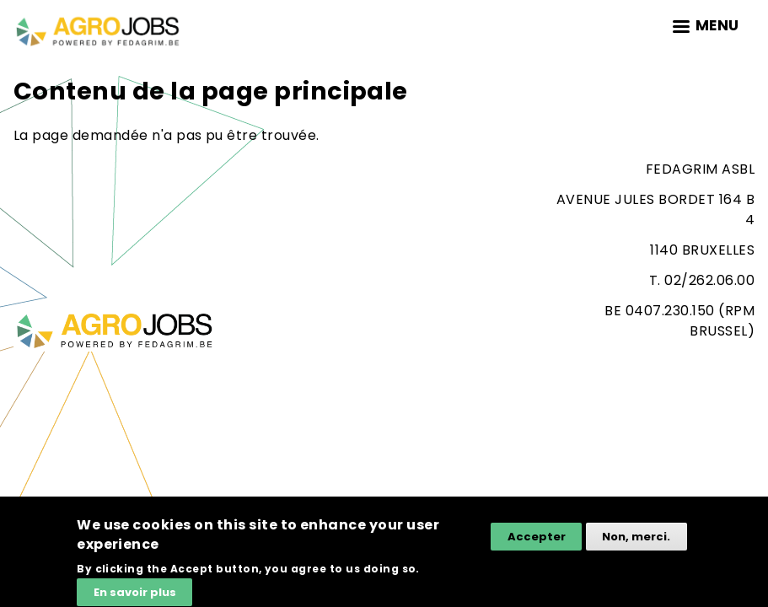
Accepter (537, 542)
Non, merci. (636, 542)
